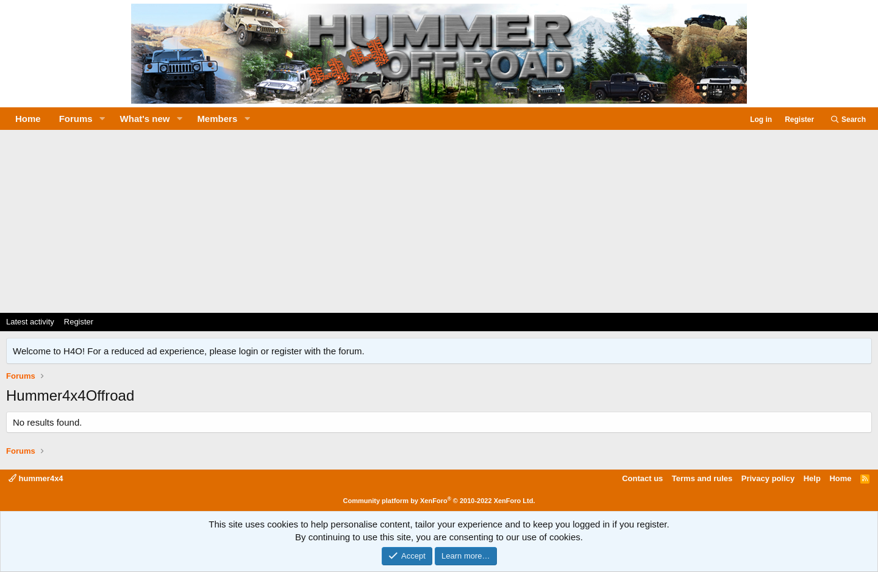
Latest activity (30, 321)
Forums (76, 118)
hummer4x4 (36, 478)
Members (217, 118)
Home (28, 118)
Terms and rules (702, 478)
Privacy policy (767, 478)
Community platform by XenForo (439, 500)
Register (78, 321)
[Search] (848, 120)
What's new (145, 118)
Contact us (642, 478)
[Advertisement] (439, 221)
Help (812, 478)
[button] (102, 118)
